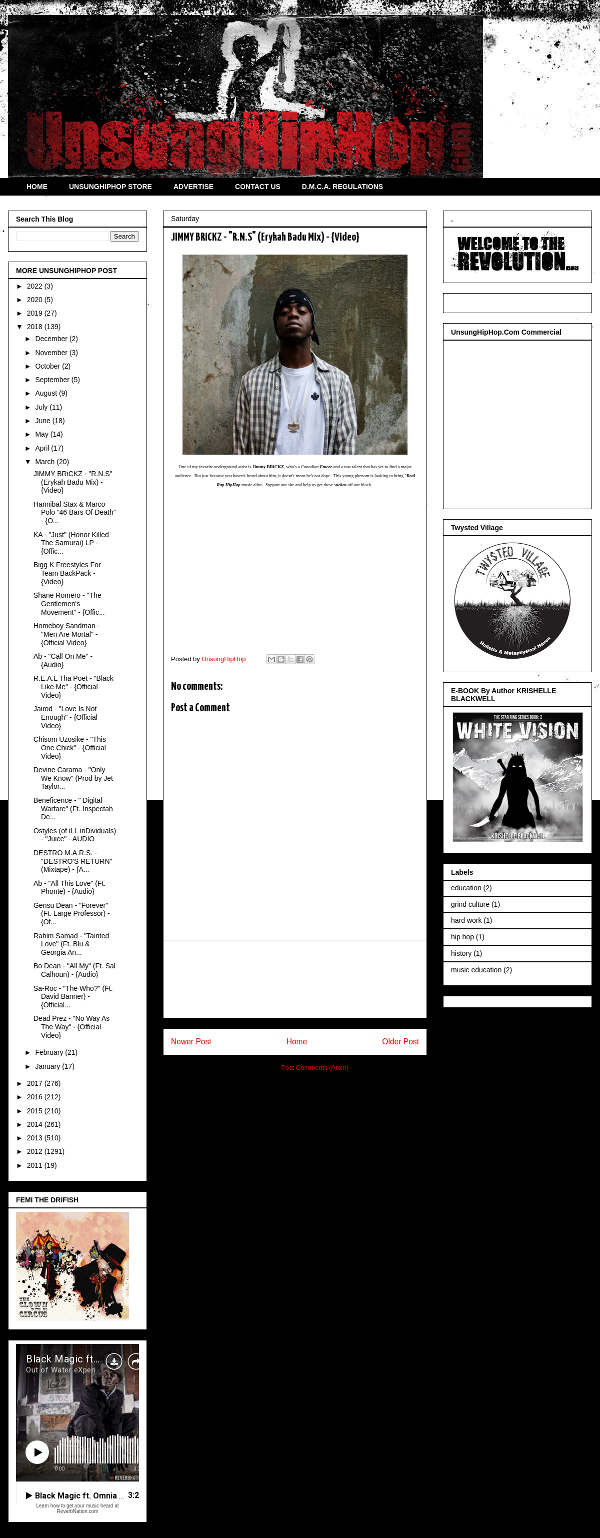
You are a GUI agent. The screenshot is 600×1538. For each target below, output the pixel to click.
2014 (35, 1124)
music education (476, 970)
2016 (35, 1097)
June (43, 421)
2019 (35, 313)
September (53, 380)
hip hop (462, 937)
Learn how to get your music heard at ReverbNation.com (77, 1508)
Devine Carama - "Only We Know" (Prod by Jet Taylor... (73, 778)
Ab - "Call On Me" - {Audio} (63, 660)
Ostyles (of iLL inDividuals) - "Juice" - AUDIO (75, 835)
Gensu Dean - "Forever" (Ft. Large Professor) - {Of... (72, 913)
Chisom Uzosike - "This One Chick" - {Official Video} (70, 747)
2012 (35, 1151)
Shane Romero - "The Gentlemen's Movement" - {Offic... (69, 603)
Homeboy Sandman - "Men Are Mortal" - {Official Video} (67, 634)
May (42, 434)
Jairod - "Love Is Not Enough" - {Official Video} (66, 717)
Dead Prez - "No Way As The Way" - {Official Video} (72, 1026)
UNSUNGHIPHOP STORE (110, 187)
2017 (35, 1083)
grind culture (470, 904)
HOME (37, 187)
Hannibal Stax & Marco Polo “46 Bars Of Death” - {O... (75, 512)
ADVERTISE (194, 187)
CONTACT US (257, 187)
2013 (35, 1138)
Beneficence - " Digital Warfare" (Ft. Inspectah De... (73, 808)
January (48, 1066)
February (50, 1052)
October (48, 366)
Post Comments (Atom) (314, 1067)
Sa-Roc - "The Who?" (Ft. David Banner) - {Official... (73, 996)
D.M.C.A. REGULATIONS (342, 187)
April (43, 448)
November (52, 353)
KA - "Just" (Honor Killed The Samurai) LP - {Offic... (71, 543)
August (46, 393)
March (45, 462)
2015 (35, 1111)
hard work (466, 920)
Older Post (400, 1041)
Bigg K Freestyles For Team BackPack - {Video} (67, 573)
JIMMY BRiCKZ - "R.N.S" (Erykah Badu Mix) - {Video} (73, 482)
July (42, 407)
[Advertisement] (295, 979)
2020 (35, 300)
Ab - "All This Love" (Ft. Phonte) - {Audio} (70, 887)
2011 (35, 1165)
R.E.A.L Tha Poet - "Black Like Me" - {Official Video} (74, 686)
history (461, 953)
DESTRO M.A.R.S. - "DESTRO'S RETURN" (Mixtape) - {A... (73, 861)
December (52, 339)
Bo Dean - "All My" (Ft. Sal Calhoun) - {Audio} (75, 970)
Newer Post (191, 1041)
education (466, 888)
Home (297, 1041)
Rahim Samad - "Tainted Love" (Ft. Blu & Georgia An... (71, 944)
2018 (35, 327)
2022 (35, 286)
